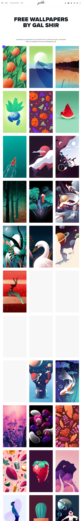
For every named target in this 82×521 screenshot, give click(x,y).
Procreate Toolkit (14, 3)
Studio (6, 3)
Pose (22, 3)
